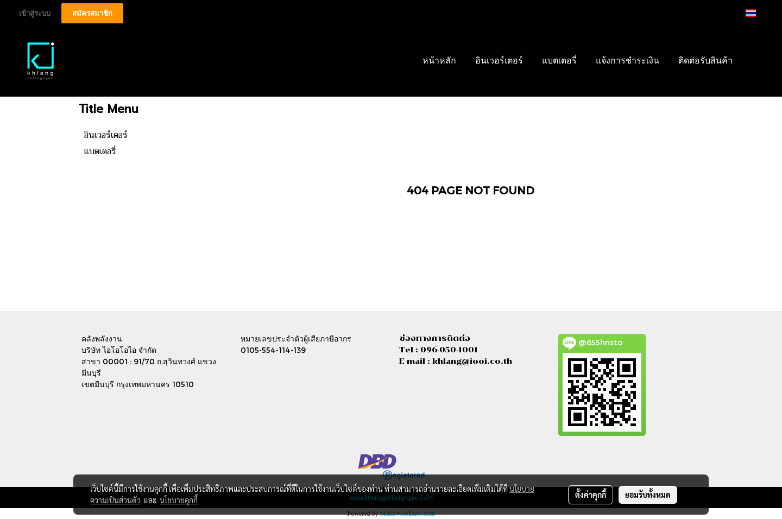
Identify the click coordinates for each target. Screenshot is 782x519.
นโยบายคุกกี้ (179, 500)
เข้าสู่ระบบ (35, 13)
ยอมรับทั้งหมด (648, 494)
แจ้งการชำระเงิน (627, 61)
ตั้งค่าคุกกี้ (590, 494)
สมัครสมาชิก (92, 13)
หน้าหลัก (439, 61)
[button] (759, 61)
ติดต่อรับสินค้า (705, 61)
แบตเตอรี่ (559, 61)
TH (758, 12)
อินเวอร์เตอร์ (499, 61)
